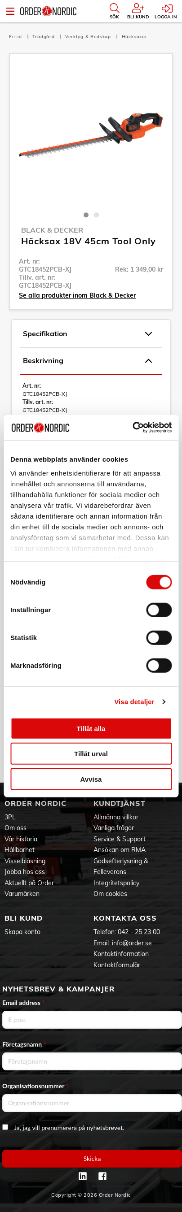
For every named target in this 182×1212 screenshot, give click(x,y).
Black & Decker (52, 229)
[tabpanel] (91, 135)
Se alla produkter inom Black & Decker (77, 295)
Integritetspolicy (116, 883)
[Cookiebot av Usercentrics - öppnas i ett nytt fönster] (132, 427)
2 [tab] (96, 215)
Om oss (15, 828)
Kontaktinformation (121, 954)
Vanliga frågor (113, 828)
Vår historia (20, 839)
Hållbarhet (19, 850)
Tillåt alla (91, 728)
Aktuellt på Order (29, 883)
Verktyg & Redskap (88, 36)
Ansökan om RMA (119, 850)
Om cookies (110, 894)
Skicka (92, 1158)
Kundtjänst (119, 803)
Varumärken (22, 894)
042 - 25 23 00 (139, 932)
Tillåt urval (91, 754)
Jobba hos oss (24, 872)
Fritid (16, 36)
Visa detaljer (134, 702)
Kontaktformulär (116, 965)
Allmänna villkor (115, 817)
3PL (10, 817)
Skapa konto (22, 932)
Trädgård (44, 36)
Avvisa (91, 779)
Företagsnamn (24, 1044)
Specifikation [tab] (87, 334)
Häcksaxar (134, 36)
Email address (23, 1002)
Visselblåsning (24, 861)
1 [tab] (86, 215)
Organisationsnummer (35, 1086)
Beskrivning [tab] (87, 361)
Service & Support (119, 839)
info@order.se (132, 943)
